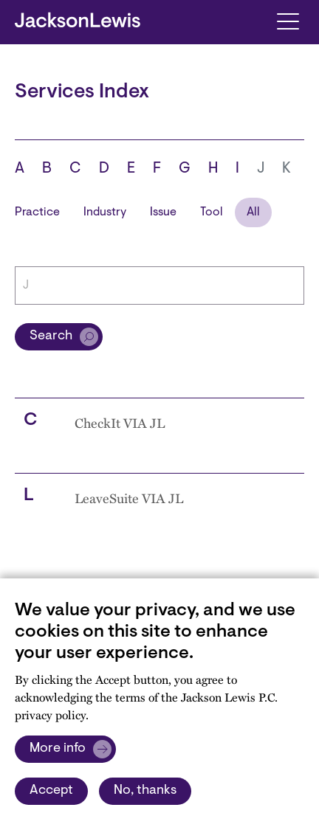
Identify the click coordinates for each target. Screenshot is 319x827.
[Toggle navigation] (287, 20)
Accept (51, 790)
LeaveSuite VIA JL (129, 498)
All (253, 212)
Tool (211, 212)
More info (58, 748)
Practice (37, 212)
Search (51, 336)
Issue (163, 212)
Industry (104, 212)
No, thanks (145, 790)
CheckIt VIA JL (120, 422)
